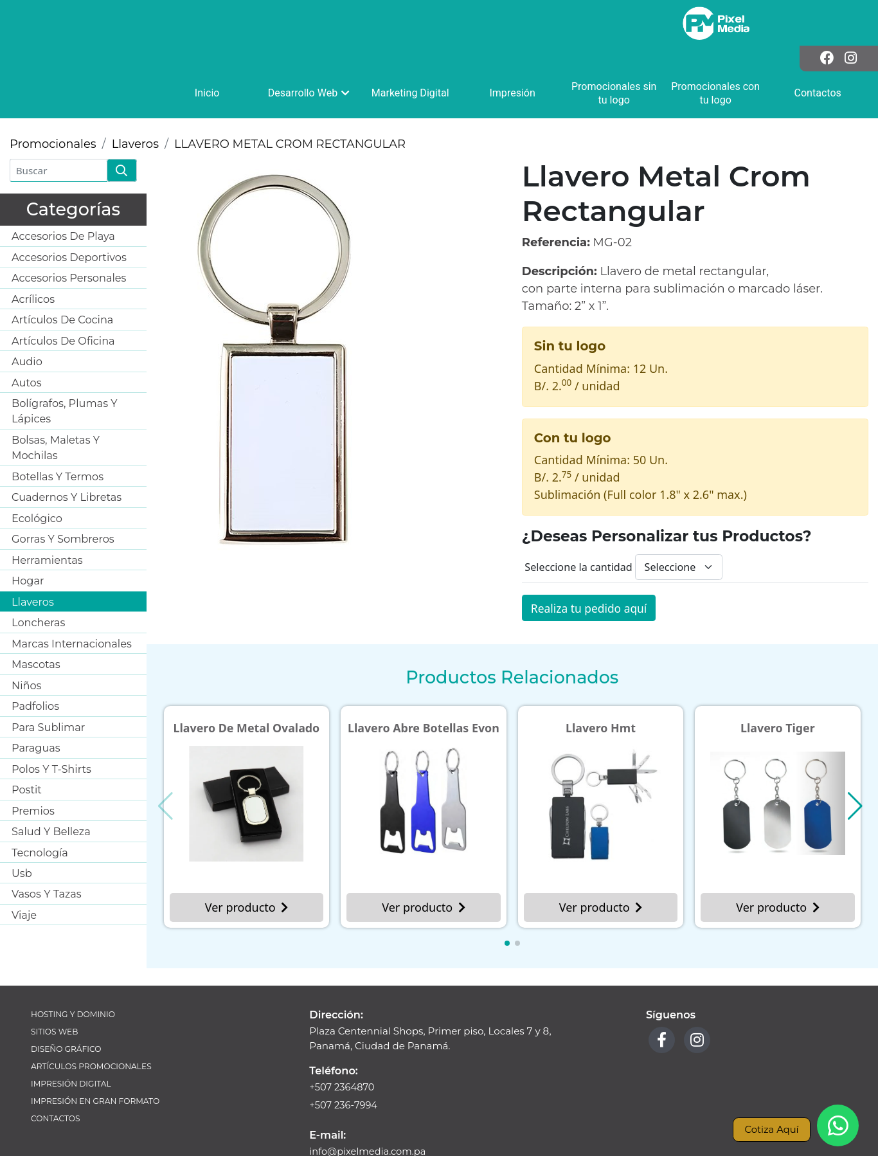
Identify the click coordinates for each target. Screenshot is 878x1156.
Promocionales (53, 99)
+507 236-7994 (344, 1063)
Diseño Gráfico (67, 1006)
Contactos (56, 1078)
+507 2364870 (343, 1044)
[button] (507, 899)
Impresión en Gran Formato (97, 1060)
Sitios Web (55, 988)
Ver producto (246, 863)
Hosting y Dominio (74, 970)
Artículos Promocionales (93, 1024)
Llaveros (135, 99)
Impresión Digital (72, 1042)
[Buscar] (58, 125)
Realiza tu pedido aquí (591, 563)
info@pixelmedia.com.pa (369, 1109)
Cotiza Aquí (770, 1129)
